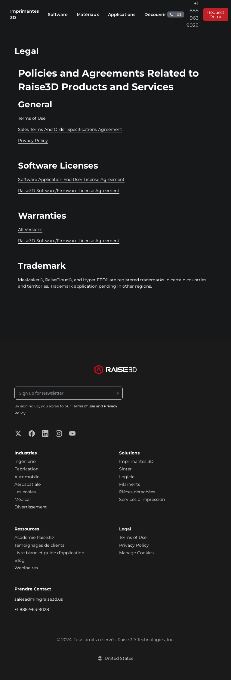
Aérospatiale (27, 484)
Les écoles (25, 492)
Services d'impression (142, 499)
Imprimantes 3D (136, 461)
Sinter (125, 469)
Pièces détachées (137, 492)
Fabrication (26, 469)
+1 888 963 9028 (183, 14)
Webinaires (26, 568)
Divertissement (30, 507)
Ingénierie (24, 461)
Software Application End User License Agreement (71, 179)
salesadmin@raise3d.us (38, 599)
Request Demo (215, 14)
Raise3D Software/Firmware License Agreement (68, 190)
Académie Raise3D (34, 537)
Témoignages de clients (39, 545)
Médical (22, 499)
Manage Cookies (136, 552)
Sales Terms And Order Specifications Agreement (70, 129)
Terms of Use (31, 118)
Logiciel (127, 476)
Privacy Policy (33, 140)
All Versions (30, 229)
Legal (125, 529)
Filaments (129, 484)
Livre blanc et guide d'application (49, 552)
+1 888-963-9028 (31, 609)
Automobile (26, 476)
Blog (19, 560)
